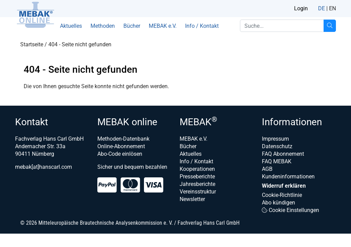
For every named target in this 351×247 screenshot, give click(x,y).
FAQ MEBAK (276, 161)
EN (332, 8)
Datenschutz (277, 146)
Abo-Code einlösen (119, 154)
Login (301, 8)
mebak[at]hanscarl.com (43, 167)
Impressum (275, 139)
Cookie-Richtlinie (282, 195)
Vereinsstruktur (198, 191)
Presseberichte (197, 176)
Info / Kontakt (202, 26)
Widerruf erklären (284, 186)
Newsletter (192, 199)
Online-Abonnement (121, 146)
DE (321, 8)
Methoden (102, 26)
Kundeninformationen (288, 176)
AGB (267, 169)
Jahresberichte (197, 184)
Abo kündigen (278, 202)
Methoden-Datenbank (123, 139)
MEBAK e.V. (163, 26)
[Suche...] (330, 26)
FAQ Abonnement (283, 154)
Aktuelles (71, 26)
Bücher (131, 26)
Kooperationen (197, 169)
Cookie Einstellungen (290, 210)
